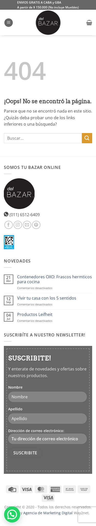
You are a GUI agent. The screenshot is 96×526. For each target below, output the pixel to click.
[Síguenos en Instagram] (18, 225)
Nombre (15, 387)
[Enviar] (87, 138)
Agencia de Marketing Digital (48, 512)
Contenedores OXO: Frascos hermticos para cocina (54, 279)
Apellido (15, 409)
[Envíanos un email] (27, 225)
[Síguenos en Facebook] (8, 225)
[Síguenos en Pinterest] (36, 225)
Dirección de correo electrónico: (47, 436)
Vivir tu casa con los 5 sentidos (46, 298)
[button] (8, 22)
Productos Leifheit (34, 314)
